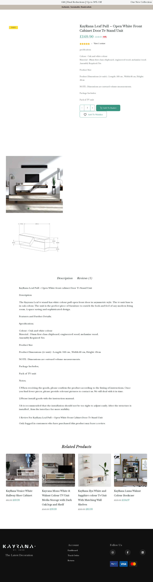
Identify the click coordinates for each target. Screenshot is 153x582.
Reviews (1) (84, 278)
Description (64, 278)
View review (99, 44)
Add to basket (109, 108)
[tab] (64, 279)
